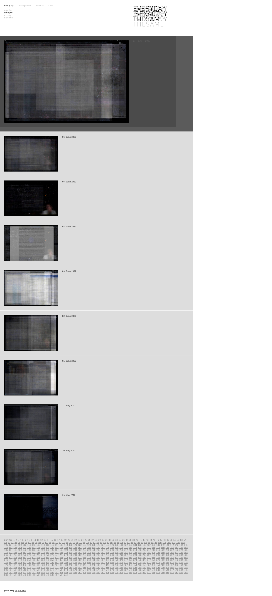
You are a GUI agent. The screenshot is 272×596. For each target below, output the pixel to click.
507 (11, 570)
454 (135, 565)
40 (137, 540)
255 (139, 552)
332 (126, 557)
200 (70, 550)
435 (47, 565)
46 (157, 540)
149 (20, 547)
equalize (8, 10)
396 (52, 562)
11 (38, 540)
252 (126, 552)
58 (15, 542)
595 (47, 575)
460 (163, 565)
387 (11, 562)
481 (75, 567)
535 (139, 570)
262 (172, 552)
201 (75, 550)
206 (98, 550)
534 (135, 570)
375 (139, 560)
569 (112, 572)
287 (103, 555)
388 (15, 562)
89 (121, 542)
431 (29, 565)
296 (144, 555)
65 (39, 542)
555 (47, 572)
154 (43, 547)
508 (15, 570)
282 (80, 555)
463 (176, 565)
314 (43, 557)
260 (163, 552)
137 (149, 545)
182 (172, 547)
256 (144, 552)
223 (176, 550)
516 (52, 570)
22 (75, 540)
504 (181, 567)
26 (89, 540)
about (50, 5)
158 (61, 547)
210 (116, 550)
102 (169, 542)
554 (43, 572)
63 (33, 542)
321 (75, 557)
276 (52, 555)
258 (153, 552)
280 (70, 555)
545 (186, 570)
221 (167, 550)
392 (34, 562)
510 (24, 570)
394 (43, 562)
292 (126, 555)
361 (75, 560)
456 (144, 565)
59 (19, 542)
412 (126, 562)
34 (116, 540)
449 (112, 565)
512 (34, 570)
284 (89, 555)
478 (61, 567)
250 (116, 552)
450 (116, 565)
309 (20, 557)
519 (66, 570)
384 (181, 560)
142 (172, 545)
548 (15, 572)
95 (142, 542)
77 (80, 542)
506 (6, 570)
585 (186, 572)
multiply (8, 12)
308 (15, 557)
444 (89, 565)
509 (20, 570)
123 (84, 545)
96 (145, 542)
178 (153, 547)
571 (121, 572)
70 (56, 542)
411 (121, 562)
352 (34, 560)
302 (172, 555)
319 (66, 557)
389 (20, 562)
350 (24, 560)
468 (15, 567)
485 (93, 567)
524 (89, 570)
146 (6, 547)
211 (121, 550)
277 (56, 555)
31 (106, 540)
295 (139, 555)
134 (135, 545)
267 (11, 555)
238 (61, 552)
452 (126, 565)
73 (67, 542)
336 (144, 557)
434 (43, 565)
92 (132, 542)
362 (80, 560)
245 (93, 552)
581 (167, 572)
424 (181, 562)
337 (149, 557)
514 (43, 570)
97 (149, 542)
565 (93, 572)
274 (43, 555)
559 (66, 572)
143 (176, 545)
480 (70, 567)
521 (75, 570)
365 (93, 560)
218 (153, 550)
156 (52, 547)
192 (34, 550)
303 (176, 555)
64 (36, 542)
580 (163, 572)
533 (130, 570)
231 (29, 552)
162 (80, 547)
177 (149, 547)
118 (61, 545)
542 (172, 570)
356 (52, 560)
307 (11, 557)
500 (163, 567)
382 (172, 560)
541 (167, 570)
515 (47, 570)
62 (29, 542)
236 (52, 552)
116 (52, 545)
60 (22, 542)
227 (11, 552)
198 (61, 550)
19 (65, 540)
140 (163, 545)
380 (163, 560)
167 (103, 547)
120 (70, 545)
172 (126, 547)
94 (139, 542)
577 (149, 572)
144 (181, 545)
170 (116, 547)
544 (181, 570)
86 (111, 542)
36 (123, 540)
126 (98, 545)
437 (56, 565)
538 (153, 570)
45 (154, 540)
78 (84, 542)
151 (29, 547)
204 (89, 550)
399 (66, 562)
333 (130, 557)
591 (29, 575)
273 (38, 555)
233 (38, 552)
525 (93, 570)
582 (172, 572)
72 (63, 542)
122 (80, 545)
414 (135, 562)
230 (24, 552)
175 (139, 547)
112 (34, 545)
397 (56, 562)
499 (158, 567)
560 (70, 572)
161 (75, 547)
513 (38, 570)
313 (38, 557)
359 (66, 560)
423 (176, 562)
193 (38, 550)
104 (178, 542)
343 (176, 557)
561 (75, 572)
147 (11, 547)
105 (183, 542)
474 (43, 567)
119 (66, 545)
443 (84, 565)
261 (167, 552)
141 (167, 545)
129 (112, 545)
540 (163, 570)
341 (167, 557)
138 (153, 545)
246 (98, 552)
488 (107, 567)
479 (66, 567)
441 (75, 565)
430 (24, 565)
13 (45, 540)
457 (149, 565)
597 (56, 575)
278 (61, 555)
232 (34, 552)
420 (163, 562)
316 (52, 557)
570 (116, 572)
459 (158, 565)
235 (47, 552)
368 (107, 560)
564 (89, 572)
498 (153, 567)
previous (8, 540)
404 (89, 562)
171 (121, 547)
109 (20, 545)
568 (107, 572)
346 (6, 560)
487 (103, 567)
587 (11, 575)
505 (186, 567)
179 (158, 547)
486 (98, 567)
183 (176, 547)
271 (29, 555)
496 (144, 567)
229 (20, 552)
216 (144, 550)
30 (103, 540)
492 (126, 567)
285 (93, 555)
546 (6, 572)
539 (158, 570)
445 (93, 565)
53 (181, 540)
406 (98, 562)
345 (186, 557)
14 (48, 540)
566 (98, 572)
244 (89, 552)
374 (135, 560)
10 (34, 540)
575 (139, 572)
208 (107, 550)
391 (29, 562)
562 (80, 572)
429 (20, 565)
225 (186, 550)
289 (112, 555)
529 (112, 570)
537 (149, 570)
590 (24, 575)
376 (144, 560)
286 (98, 555)
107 (11, 545)
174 (135, 547)
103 (173, 542)
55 (5, 542)
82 (98, 542)
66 (43, 542)
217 (149, 550)
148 (15, 547)
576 (144, 572)
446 (98, 565)
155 (47, 547)
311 (29, 557)
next (66, 575)
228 (15, 552)
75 (74, 542)
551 (29, 572)
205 (93, 550)
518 (61, 570)
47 (161, 540)
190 (24, 550)
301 (167, 555)
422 (172, 562)
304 (181, 555)
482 (80, 567)
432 (34, 565)
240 (70, 552)
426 (6, 565)
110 (24, 545)
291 (121, 555)
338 (153, 557)
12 (41, 540)
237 (56, 552)
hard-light (8, 17)
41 (140, 540)
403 (84, 562)
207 (103, 550)
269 (20, 555)
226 (6, 552)
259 (158, 552)
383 (176, 560)
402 (80, 562)
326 (98, 557)
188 (15, 550)
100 (159, 542)
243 (84, 552)
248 (107, 552)
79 (87, 542)
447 (103, 565)
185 (186, 547)
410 (116, 562)
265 (186, 552)
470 (24, 567)
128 (107, 545)
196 (52, 550)
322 (80, 557)
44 (151, 540)
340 (163, 557)
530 (116, 570)
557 (56, 572)
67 (46, 542)
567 (103, 572)
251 (121, 552)
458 (153, 565)
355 (47, 560)
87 (115, 542)
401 (75, 562)
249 (112, 552)
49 (168, 540)
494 (135, 567)
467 (11, 567)
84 (104, 542)
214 (135, 550)
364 (89, 560)
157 (56, 547)
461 (167, 565)
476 (52, 567)
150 (24, 547)
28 (96, 540)
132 (126, 545)
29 (99, 540)
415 (139, 562)
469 (20, 567)
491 (121, 567)
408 (107, 562)
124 (89, 545)
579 (158, 572)
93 (135, 542)
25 (86, 540)
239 (66, 552)
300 (163, 555)
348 (15, 560)
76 (77, 542)
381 (167, 560)
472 (34, 567)
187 (11, 550)
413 (130, 562)
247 (103, 552)
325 (93, 557)
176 (144, 547)
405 (93, 562)
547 (11, 572)
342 (172, 557)
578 (153, 572)
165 (93, 547)
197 (56, 550)
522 (80, 570)
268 (15, 555)
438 (61, 565)
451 (121, 565)
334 (135, 557)
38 (130, 540)
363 (84, 560)
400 (70, 562)
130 (116, 545)
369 (112, 560)
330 (116, 557)
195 (47, 550)
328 (107, 557)
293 (130, 555)
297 (149, 555)
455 (139, 565)
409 (112, 562)
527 (103, 570)
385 (186, 560)
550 (24, 572)
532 (126, 570)
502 (172, 567)
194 (43, 550)
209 (112, 550)
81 (94, 542)
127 (103, 545)
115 (47, 545)
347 (11, 560)
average (8, 15)
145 (186, 545)
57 (12, 542)
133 (130, 545)
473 (38, 567)
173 (130, 547)
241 (75, 552)
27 (92, 540)
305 (186, 555)
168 (107, 547)
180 (163, 547)
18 (62, 540)
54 (185, 540)
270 (24, 555)
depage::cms (20, 590)
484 (89, 567)
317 (56, 557)
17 (58, 540)
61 (26, 542)
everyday (9, 5)
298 (153, 555)
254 (135, 552)
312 (34, 557)
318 (61, 557)
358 (61, 560)
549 (20, 572)
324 (89, 557)
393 (38, 562)
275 (47, 555)
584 (181, 572)
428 (15, 565)
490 (116, 567)
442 (80, 565)
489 (112, 567)
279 (66, 555)
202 (80, 550)
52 (178, 540)
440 (70, 565)
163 (84, 547)
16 (55, 540)
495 (139, 567)
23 (79, 540)
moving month (24, 5)
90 (125, 542)
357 (56, 560)
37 (127, 540)
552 (34, 572)
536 (144, 570)
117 (56, 545)
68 (50, 542)
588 (15, 575)
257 (149, 552)
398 (61, 562)
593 (38, 575)
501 (167, 567)
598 (61, 575)
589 (20, 575)
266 (6, 555)
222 (172, 550)
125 (93, 545)
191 (29, 550)
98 (152, 542)
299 (158, 555)
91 (128, 542)
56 (9, 542)
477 (56, 567)
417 (149, 562)
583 (176, 572)
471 (29, 567)
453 (130, 565)
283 (84, 555)
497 (149, 567)
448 (107, 565)
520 (70, 570)
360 (70, 560)
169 (112, 547)
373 (130, 560)
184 (181, 547)
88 (118, 542)
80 (91, 542)
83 (101, 542)
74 (70, 542)
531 (121, 570)
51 (174, 540)
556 (52, 572)
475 (47, 567)
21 (72, 540)
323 (84, 557)
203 (84, 550)
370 (116, 560)
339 (158, 557)
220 (163, 550)
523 (84, 570)
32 (110, 540)
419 (158, 562)
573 (130, 572)
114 (43, 545)
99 (156, 542)
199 (66, 550)
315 (47, 557)
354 (43, 560)
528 (107, 570)
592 (34, 575)
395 (47, 562)
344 (181, 557)
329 (112, 557)
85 (108, 542)
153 (38, 547)
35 (120, 540)
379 (158, 560)
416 (144, 562)
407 (103, 562)
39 (134, 540)
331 (121, 557)
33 (113, 540)
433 (38, 565)
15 (51, 540)
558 (61, 572)
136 (144, 545)
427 (11, 565)
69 (53, 542)
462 (172, 565)
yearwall (39, 5)
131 (121, 545)
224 (181, 550)
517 (56, 570)
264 (181, 552)
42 (144, 540)
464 (181, 565)
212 (126, 550)
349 (20, 560)
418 (153, 562)
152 (34, 547)
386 (6, 562)
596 (52, 575)
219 (158, 550)
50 (171, 540)
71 (60, 542)
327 (103, 557)
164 (89, 547)
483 (84, 567)
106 (6, 545)
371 (121, 560)
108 (15, 545)
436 (52, 565)
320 (70, 557)
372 (126, 560)
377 (149, 560)
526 (98, 570)
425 (186, 562)
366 (98, 560)
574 (135, 572)
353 (38, 560)
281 (75, 555)
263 (176, 552)
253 (130, 552)
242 (80, 552)
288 (107, 555)
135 (139, 545)
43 (147, 540)
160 (70, 547)
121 (75, 545)
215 (139, 550)
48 (164, 540)
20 (69, 540)
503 (176, 567)
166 (98, 547)
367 (103, 560)
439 (66, 565)
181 (167, 547)
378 (153, 560)
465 (186, 565)
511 (29, 570)
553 (38, 572)
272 (34, 555)
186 (6, 550)
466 (6, 567)
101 (164, 542)
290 (116, 555)
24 (82, 540)
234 (43, 552)
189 (20, 550)
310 (24, 557)
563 (84, 572)
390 (24, 562)
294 (135, 555)
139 (158, 545)
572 (126, 572)
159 (66, 547)
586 (6, 575)
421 (167, 562)
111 (29, 545)
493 (130, 567)
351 (29, 560)
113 (38, 545)
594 (43, 575)
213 (130, 550)
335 (139, 557)
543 (176, 570)
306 (6, 557)
